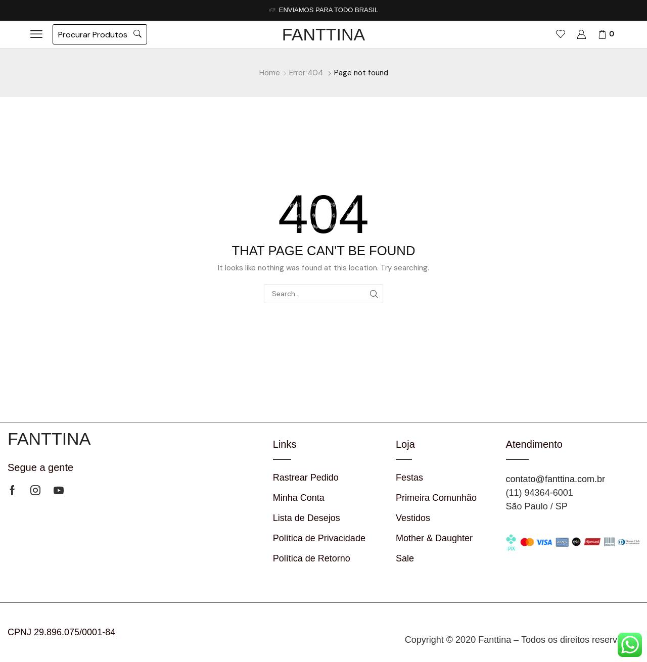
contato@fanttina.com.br (555, 479)
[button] (36, 34)
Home (269, 73)
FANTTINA (323, 34)
